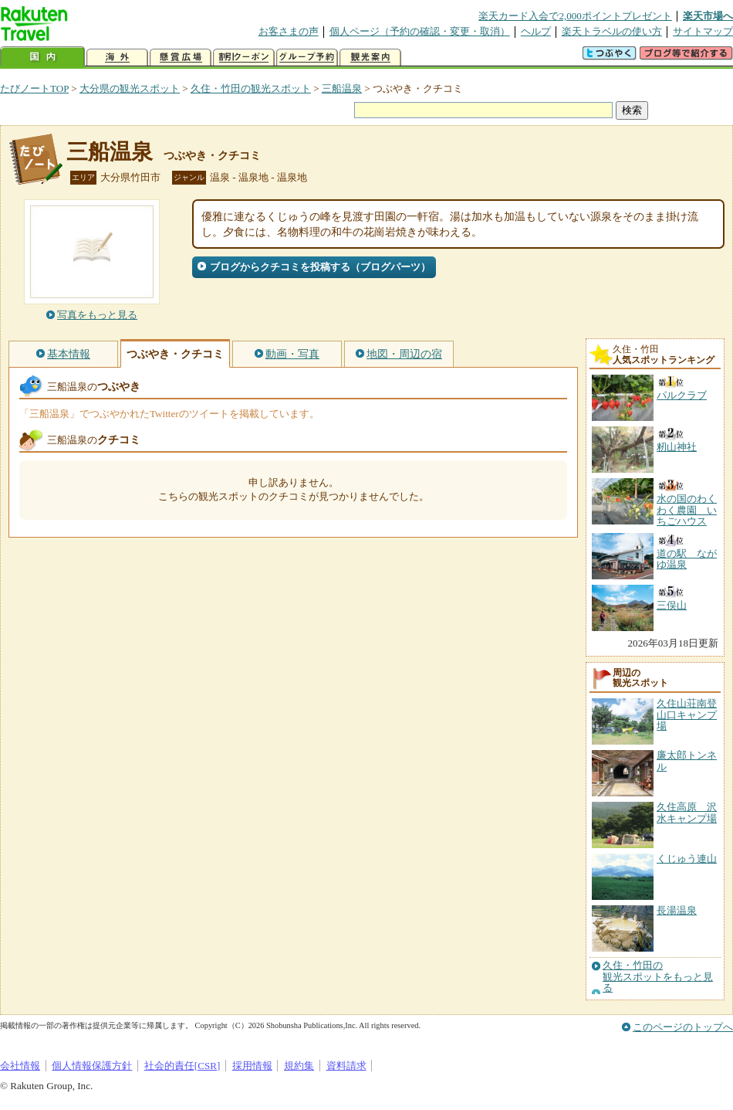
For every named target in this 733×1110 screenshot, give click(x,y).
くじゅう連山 (687, 858)
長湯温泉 (677, 910)
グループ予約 (307, 57)
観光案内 (370, 57)
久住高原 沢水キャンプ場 (687, 812)
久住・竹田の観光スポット (251, 88)
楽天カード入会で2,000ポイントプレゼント (575, 16)
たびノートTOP (34, 88)
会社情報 (20, 1065)
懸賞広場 (180, 57)
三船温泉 (342, 88)
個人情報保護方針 (92, 1065)
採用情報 (252, 1065)
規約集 (299, 1065)
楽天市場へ (708, 16)
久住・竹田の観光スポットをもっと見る (658, 976)
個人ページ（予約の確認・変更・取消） (419, 31)
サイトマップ (703, 31)
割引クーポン (244, 57)
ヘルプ (536, 31)
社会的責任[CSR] (182, 1065)
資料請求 (346, 1065)
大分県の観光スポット (129, 88)
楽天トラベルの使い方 (612, 31)
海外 (117, 57)
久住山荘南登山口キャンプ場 (687, 715)
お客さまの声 (288, 31)
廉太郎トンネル (687, 760)
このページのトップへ (683, 1027)
